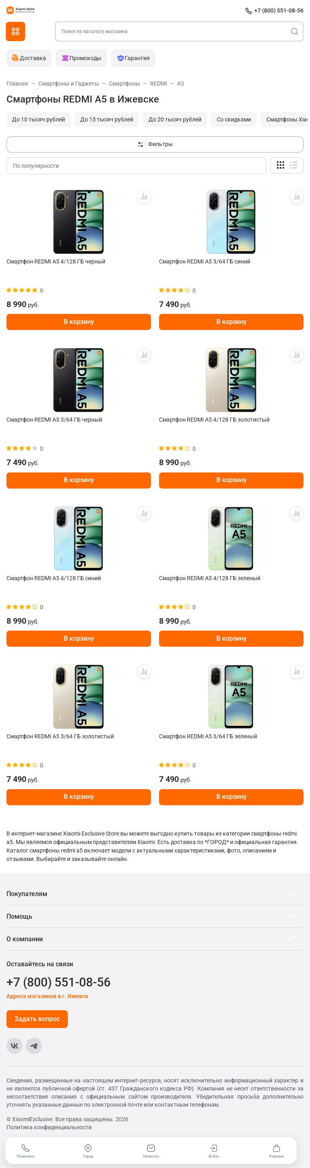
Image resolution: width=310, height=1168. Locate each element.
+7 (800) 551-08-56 (279, 10)
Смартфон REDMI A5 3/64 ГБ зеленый (208, 736)
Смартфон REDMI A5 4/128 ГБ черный (55, 261)
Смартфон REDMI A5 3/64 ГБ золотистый (60, 736)
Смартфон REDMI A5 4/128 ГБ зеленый (209, 578)
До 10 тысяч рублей (38, 119)
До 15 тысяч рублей (106, 119)
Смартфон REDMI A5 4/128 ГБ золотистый (214, 419)
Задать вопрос (37, 1019)
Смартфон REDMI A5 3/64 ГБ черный (54, 419)
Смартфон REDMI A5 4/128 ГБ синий (53, 578)
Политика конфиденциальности (49, 1127)
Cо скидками (234, 119)
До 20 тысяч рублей (175, 119)
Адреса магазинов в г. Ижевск (47, 996)
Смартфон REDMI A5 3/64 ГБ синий (204, 261)
